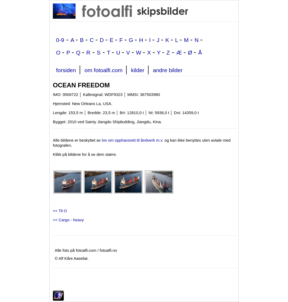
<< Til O (60, 210)
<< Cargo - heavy (68, 220)
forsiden (66, 70)
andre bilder (168, 70)
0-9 (60, 40)
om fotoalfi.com (104, 70)
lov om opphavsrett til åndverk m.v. (132, 140)
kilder (137, 70)
